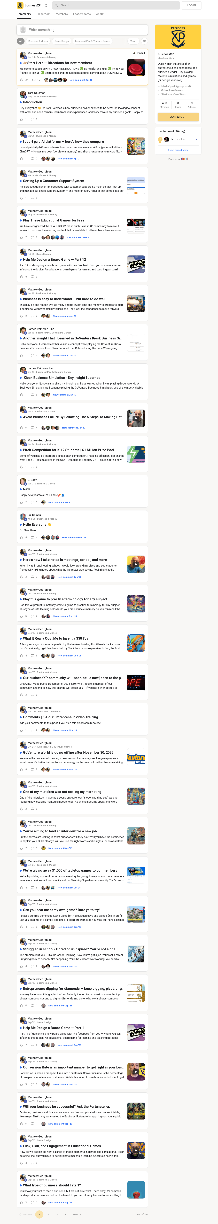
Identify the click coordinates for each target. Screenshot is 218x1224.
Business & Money (38, 41)
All (20, 41)
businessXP (166, 54)
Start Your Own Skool (173, 94)
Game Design (61, 41)
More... (133, 41)
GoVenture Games (172, 90)
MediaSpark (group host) (176, 86)
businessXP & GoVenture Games (92, 41)
